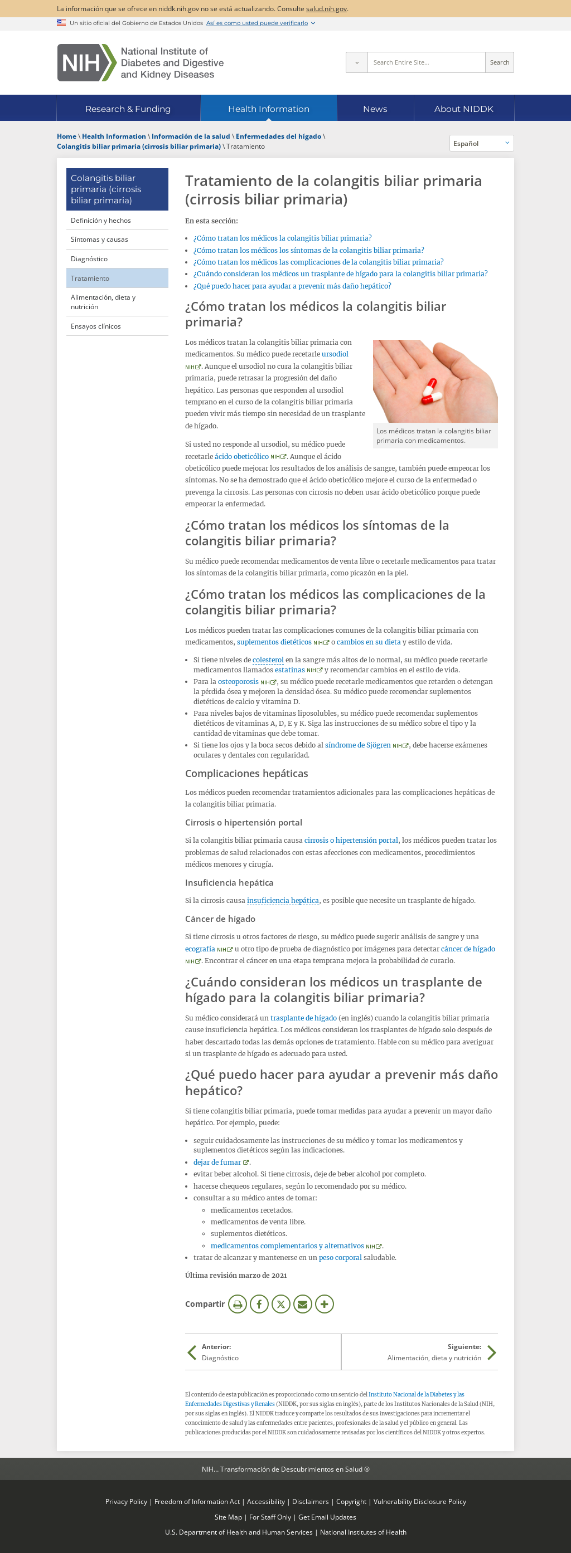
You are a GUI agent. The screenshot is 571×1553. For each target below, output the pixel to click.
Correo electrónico (302, 1304)
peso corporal (340, 1257)
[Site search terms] (426, 62)
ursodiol (335, 354)
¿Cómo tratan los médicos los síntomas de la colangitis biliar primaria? (308, 250)
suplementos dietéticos (274, 642)
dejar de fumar (217, 1162)
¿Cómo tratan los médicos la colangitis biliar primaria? (282, 238)
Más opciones (324, 1304)
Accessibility (266, 1501)
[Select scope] (356, 62)
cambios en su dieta (369, 642)
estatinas (290, 670)
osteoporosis (238, 681)
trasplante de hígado (303, 1018)
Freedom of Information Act (197, 1501)
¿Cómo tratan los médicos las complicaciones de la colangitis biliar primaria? (318, 262)
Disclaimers (310, 1501)
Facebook (259, 1304)
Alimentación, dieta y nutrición (103, 301)
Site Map (228, 1516)
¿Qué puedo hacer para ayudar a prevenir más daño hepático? (292, 286)
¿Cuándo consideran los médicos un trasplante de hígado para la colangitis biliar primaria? (340, 274)
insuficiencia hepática (283, 900)
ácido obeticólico (242, 456)
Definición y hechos (101, 220)
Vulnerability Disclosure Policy (420, 1501)
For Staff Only (270, 1516)
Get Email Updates (327, 1516)
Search (500, 62)
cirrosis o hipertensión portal (351, 840)
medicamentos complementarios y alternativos (287, 1246)
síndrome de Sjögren (358, 745)
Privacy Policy (126, 1501)
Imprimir (237, 1304)
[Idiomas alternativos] (482, 143)
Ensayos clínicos (96, 325)
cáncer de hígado (468, 949)
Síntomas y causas (99, 239)
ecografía (200, 949)
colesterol (268, 660)
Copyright (351, 1501)
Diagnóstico (89, 258)
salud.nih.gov (326, 8)
